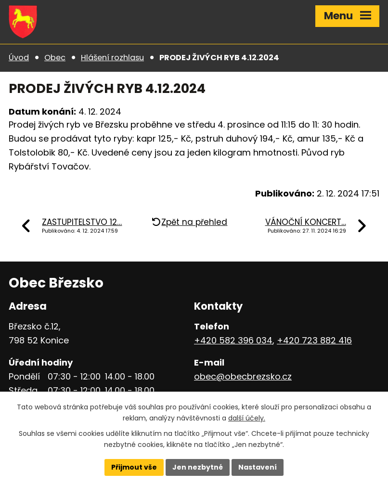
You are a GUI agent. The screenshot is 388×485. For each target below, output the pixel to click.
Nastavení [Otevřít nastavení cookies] (257, 467)
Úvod (19, 57)
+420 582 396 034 (233, 340)
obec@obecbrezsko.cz (243, 376)
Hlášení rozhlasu (112, 57)
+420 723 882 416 (314, 340)
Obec (54, 57)
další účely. (246, 418)
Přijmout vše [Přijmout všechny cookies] (134, 467)
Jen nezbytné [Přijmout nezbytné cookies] (197, 467)
